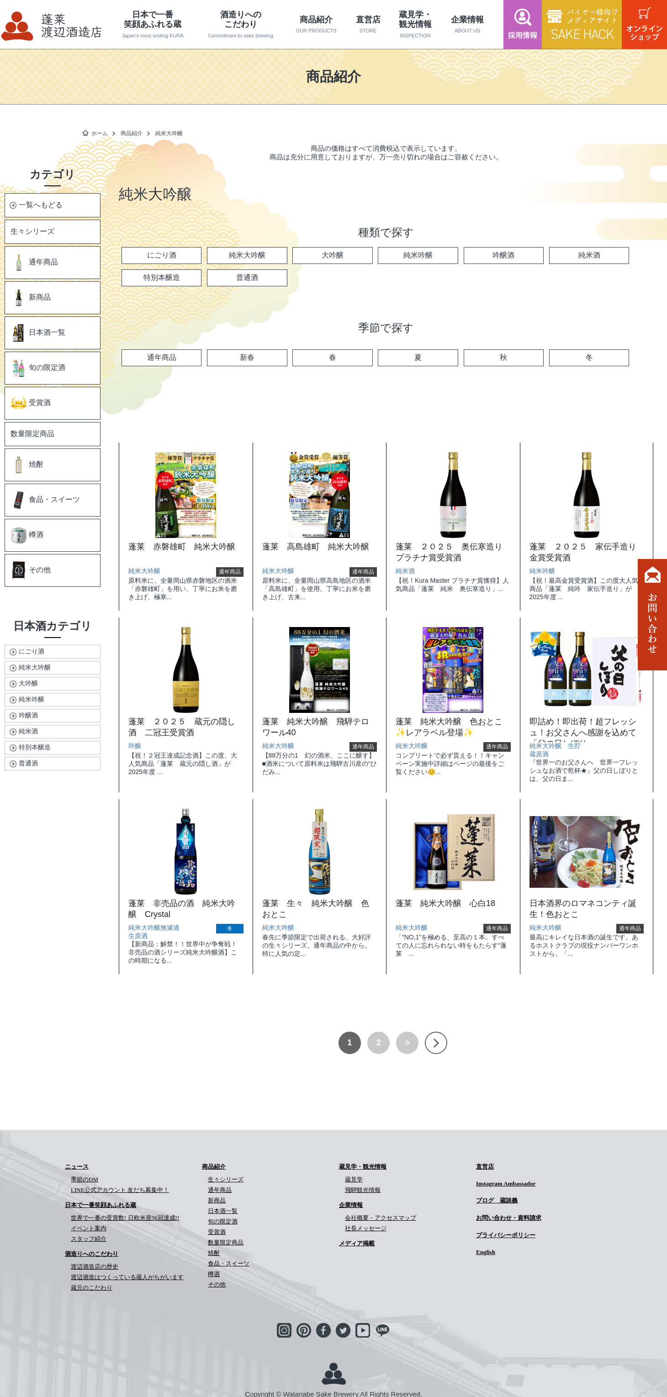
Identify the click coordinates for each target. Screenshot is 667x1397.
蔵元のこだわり (91, 1287)
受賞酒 (30, 403)
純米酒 (28, 731)
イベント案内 (88, 1228)
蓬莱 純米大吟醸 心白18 (445, 903)
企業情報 (467, 24)
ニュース (77, 1166)
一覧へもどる (41, 205)
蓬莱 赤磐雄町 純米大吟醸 (181, 546)
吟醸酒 (28, 715)
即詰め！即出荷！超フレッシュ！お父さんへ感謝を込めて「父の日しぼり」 (582, 732)
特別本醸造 (35, 747)
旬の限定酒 (37, 368)
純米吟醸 (31, 699)
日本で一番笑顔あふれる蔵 (153, 24)
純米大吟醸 (35, 667)
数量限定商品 (32, 434)
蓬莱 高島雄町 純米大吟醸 (315, 546)
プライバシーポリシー (505, 1235)
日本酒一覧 (37, 333)
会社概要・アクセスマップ (380, 1217)
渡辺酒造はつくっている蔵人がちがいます (127, 1277)
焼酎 (26, 465)
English (485, 1252)
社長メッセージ (365, 1228)
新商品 (30, 298)
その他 (30, 570)
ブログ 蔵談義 (497, 1200)
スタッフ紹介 (88, 1238)
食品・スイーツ (45, 500)
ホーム (99, 133)
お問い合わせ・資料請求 (508, 1217)
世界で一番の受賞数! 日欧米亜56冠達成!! (125, 1217)
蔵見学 (354, 1179)
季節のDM (84, 1179)
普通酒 (28, 763)
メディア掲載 (357, 1243)
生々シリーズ (32, 231)
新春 (247, 357)
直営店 (368, 24)
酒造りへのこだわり (240, 24)
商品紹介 (316, 24)
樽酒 (26, 535)
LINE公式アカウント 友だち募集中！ (120, 1189)
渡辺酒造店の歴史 (94, 1266)
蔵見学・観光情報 (415, 24)
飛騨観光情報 (363, 1189)
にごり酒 (31, 651)
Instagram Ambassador (505, 1183)
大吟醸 (28, 683)
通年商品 (34, 262)
